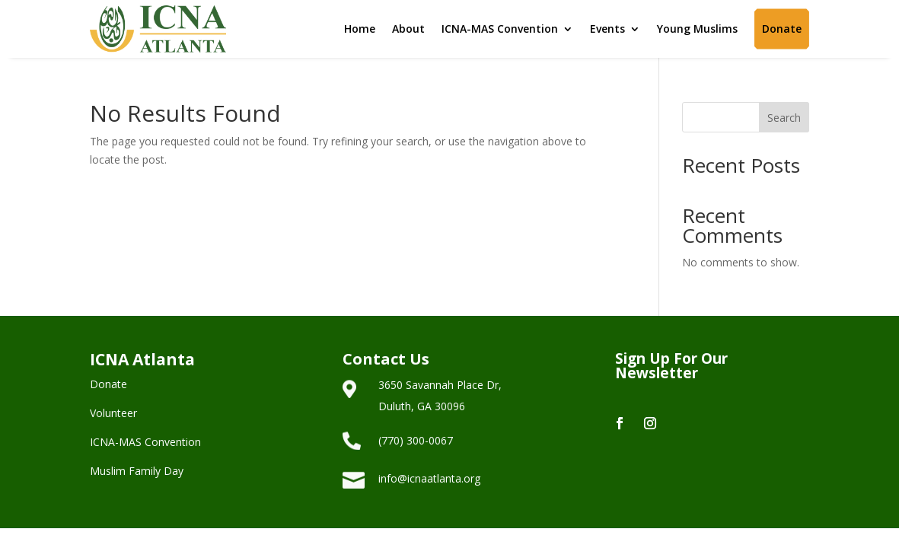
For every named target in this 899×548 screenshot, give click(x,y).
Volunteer (113, 413)
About (408, 28)
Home (359, 28)
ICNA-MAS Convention (500, 28)
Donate (782, 28)
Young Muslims (697, 28)
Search (784, 117)
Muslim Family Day (136, 471)
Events (607, 28)
